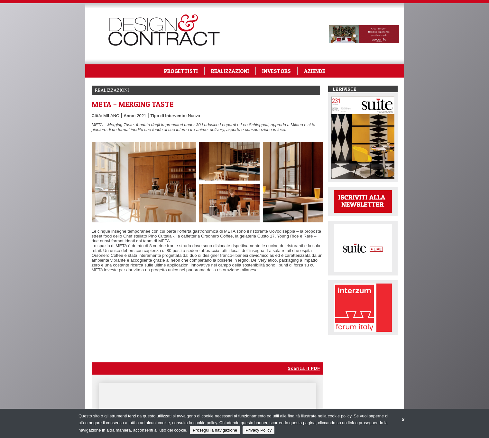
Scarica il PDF (304, 368)
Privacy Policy (258, 430)
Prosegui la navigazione (215, 430)
